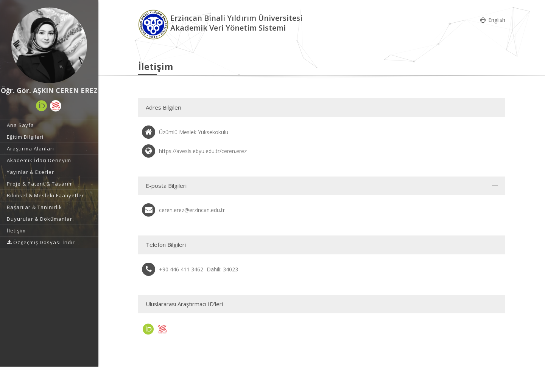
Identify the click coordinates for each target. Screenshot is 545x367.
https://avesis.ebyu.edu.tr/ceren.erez (203, 151)
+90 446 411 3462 (181, 269)
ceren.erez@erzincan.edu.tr (192, 210)
